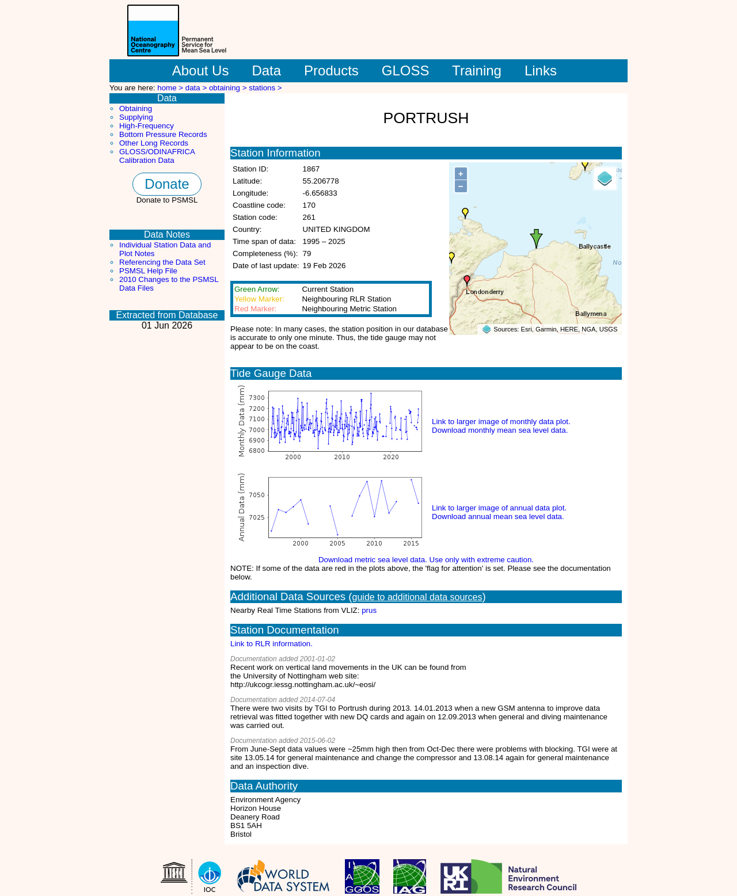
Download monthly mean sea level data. (500, 430)
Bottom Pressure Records (163, 134)
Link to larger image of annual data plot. (499, 508)
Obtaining (135, 108)
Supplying (136, 117)
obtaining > (229, 87)
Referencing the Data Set (162, 262)
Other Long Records (153, 143)
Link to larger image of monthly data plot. (501, 421)
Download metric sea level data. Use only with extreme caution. (426, 559)
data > (197, 87)
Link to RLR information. (271, 643)
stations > (265, 87)
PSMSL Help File (148, 270)
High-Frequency (146, 125)
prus (369, 610)
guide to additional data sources (417, 597)
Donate (167, 184)
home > (171, 87)
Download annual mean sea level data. (498, 516)
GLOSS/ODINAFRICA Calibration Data (157, 156)
